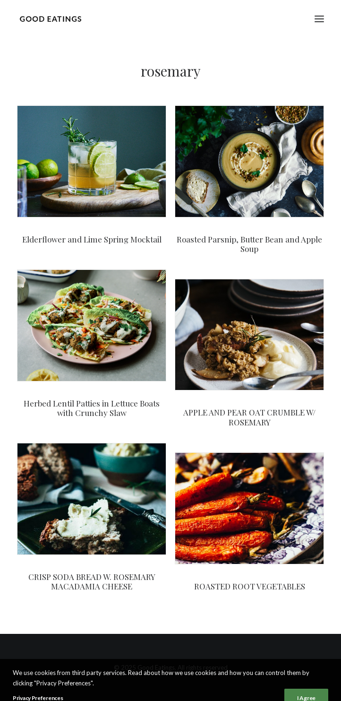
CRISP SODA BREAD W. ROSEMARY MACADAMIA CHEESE (91, 581)
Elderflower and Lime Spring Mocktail (92, 239)
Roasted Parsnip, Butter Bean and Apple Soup (249, 244)
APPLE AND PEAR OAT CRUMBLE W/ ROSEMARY (249, 417)
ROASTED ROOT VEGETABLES (249, 586)
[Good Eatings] (50, 19)
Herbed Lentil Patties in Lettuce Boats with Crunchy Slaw (92, 408)
